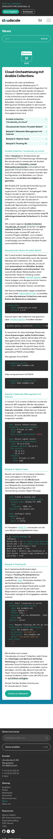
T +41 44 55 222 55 (10, 770)
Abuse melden (9, 815)
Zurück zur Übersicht (18, 693)
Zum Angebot (10, 12)
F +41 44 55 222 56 (10, 773)
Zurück (27, 38)
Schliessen (28, 12)
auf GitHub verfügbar (18, 678)
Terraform (16, 156)
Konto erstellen (27, 747)
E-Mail (5, 776)
